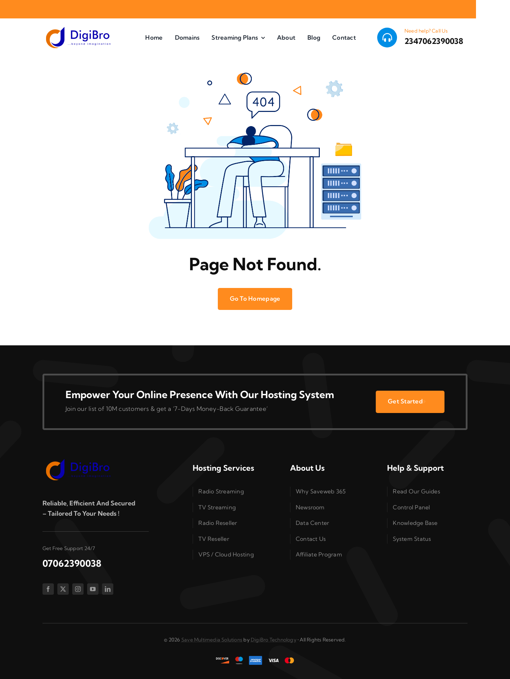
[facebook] (48, 589)
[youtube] (92, 589)
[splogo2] (77, 29)
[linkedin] (107, 589)
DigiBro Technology (273, 639)
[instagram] (78, 589)
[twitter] (63, 589)
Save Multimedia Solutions (211, 639)
